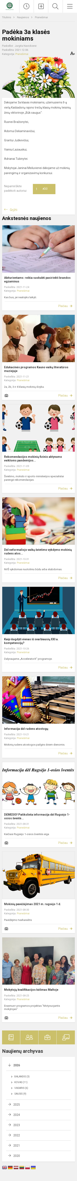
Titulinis (7, 17)
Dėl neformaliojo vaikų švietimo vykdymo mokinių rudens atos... (38, 551)
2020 (16, 1155)
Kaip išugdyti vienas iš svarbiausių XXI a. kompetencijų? (31, 641)
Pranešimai (41, 17)
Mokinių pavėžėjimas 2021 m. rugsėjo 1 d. (32, 904)
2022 (16, 1135)
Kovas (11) (21, 1082)
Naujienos (23, 17)
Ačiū (41, 189)
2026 (16, 1065)
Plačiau (63, 306)
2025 (16, 1104)
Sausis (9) (20, 1093)
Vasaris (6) (21, 1088)
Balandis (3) (22, 1076)
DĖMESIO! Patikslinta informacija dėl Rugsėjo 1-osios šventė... (37, 816)
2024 (16, 1114)
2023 (16, 1125)
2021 (16, 1145)
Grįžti (13, 210)
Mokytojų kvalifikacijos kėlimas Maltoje (31, 989)
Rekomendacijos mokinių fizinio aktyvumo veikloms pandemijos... (33, 458)
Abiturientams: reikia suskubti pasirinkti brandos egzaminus (37, 279)
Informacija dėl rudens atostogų (26, 728)
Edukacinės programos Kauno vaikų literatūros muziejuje (36, 369)
